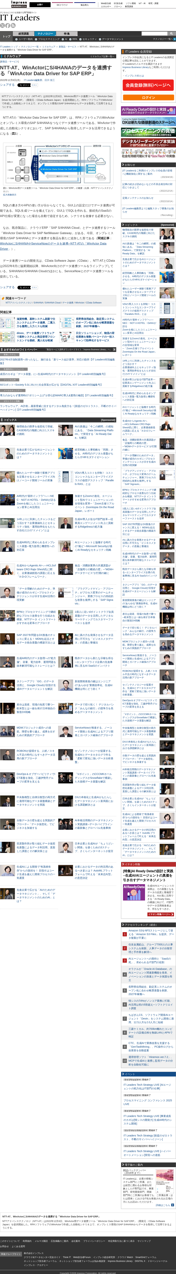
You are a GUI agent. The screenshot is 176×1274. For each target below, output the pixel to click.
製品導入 (85, 5)
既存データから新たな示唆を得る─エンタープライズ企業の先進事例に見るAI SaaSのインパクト (94, 662)
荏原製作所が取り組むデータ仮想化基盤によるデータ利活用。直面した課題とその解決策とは (36, 847)
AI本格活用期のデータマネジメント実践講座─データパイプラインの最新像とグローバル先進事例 (94, 824)
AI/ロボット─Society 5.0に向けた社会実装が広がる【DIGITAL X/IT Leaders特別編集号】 (51, 384)
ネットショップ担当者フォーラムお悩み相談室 (82, 1261)
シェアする (7, 84)
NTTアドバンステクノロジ (19, 302)
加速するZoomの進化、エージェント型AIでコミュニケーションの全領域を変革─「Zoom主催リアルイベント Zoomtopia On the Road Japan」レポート (94, 503)
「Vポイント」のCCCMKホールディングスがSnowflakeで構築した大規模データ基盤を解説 (94, 778)
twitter (2, 25)
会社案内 (75, 1241)
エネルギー (106, 7)
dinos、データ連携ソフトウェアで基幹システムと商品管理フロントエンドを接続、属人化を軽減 (36, 337)
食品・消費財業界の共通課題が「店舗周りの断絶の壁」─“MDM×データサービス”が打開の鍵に (94, 569)
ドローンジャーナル (157, 1261)
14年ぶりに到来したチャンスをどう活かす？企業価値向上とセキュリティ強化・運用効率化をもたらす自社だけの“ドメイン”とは (139, 367)
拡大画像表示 (9, 194)
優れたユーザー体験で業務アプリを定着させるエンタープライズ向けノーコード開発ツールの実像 (36, 476)
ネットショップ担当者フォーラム (40, 1261)
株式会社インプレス (34, 1253)
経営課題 (24, 33)
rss (13, 25)
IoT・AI (142, 3)
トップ (6, 36)
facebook (7, 25)
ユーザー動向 (26, 39)
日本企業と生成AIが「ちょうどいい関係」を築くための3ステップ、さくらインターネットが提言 (94, 847)
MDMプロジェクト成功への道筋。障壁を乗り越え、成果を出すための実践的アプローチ (36, 731)
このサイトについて (10, 1241)
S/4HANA (38, 302)
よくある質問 (18, 1246)
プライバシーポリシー (94, 1241)
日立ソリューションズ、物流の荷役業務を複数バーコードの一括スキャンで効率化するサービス (95, 337)
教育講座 (129, 7)
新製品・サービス (67, 46)
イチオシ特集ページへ (160, 914)
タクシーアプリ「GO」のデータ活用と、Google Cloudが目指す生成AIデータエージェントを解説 (36, 685)
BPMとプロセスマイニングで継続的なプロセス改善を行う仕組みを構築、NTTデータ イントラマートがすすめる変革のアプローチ (139, 496)
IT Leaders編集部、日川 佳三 (39, 80)
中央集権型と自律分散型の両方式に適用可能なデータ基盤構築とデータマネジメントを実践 (36, 801)
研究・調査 (153, 3)
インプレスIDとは (134, 75)
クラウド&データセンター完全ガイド (42, 1257)
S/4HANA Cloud (52, 302)
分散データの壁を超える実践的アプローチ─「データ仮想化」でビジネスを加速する (36, 824)
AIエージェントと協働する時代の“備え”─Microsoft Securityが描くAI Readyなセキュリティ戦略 (93, 546)
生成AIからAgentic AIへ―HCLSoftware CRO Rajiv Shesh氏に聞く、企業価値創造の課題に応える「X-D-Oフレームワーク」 (138, 427)
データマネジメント (113, 39)
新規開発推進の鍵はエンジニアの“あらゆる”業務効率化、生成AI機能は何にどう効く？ (93, 685)
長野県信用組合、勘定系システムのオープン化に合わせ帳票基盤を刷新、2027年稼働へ (95, 322)
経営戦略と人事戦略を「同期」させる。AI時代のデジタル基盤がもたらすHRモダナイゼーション (94, 453)
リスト (34, 85)
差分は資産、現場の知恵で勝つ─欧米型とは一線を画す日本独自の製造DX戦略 (36, 708)
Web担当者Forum (82, 1257)
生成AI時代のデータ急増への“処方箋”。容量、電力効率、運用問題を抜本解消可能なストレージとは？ (36, 662)
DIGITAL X (140, 1261)
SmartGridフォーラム (145, 1257)
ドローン (118, 7)
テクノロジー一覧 (30, 46)
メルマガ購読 (41, 1241)
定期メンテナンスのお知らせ (137, 198)
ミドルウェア (48, 46)
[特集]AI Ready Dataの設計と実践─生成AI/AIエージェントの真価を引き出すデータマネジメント (148, 875)
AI (66, 39)
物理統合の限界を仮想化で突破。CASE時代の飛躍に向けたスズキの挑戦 (36, 430)
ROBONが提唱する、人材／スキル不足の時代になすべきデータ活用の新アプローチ (36, 754)
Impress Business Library (135, 67)
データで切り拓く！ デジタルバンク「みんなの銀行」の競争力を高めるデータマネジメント (94, 708)
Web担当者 (106, 3)
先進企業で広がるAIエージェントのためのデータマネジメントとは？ (36, 453)
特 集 (67, 33)
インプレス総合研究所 (104, 1257)
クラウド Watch (125, 1257)
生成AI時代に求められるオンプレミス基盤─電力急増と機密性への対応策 (36, 546)
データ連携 (67, 302)
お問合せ (4, 1246)
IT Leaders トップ (9, 46)
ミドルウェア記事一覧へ (102, 56)
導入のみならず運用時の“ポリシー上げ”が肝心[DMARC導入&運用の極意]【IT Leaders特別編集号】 (57, 395)
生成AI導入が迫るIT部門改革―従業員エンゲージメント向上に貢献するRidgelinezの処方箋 (94, 523)
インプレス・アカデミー (36, 1265)
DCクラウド (62, 5)
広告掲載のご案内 (59, 1241)
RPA (74, 39)
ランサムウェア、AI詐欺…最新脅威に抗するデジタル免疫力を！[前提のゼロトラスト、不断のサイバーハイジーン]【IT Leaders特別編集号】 (58, 408)
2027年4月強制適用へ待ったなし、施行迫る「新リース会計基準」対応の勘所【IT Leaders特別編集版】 (57, 361)
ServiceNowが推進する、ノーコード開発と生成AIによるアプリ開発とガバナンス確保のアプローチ (94, 731)
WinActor (79, 302)
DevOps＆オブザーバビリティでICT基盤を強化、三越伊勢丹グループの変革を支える (36, 778)
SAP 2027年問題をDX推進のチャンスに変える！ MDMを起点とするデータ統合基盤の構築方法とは (36, 639)
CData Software (94, 302)
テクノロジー (45, 33)
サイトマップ (144, 1241)
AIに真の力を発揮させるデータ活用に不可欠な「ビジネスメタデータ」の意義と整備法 (94, 639)
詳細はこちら (163, 1205)
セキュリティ (89, 39)
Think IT (67, 1257)
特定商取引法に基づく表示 (121, 1241)
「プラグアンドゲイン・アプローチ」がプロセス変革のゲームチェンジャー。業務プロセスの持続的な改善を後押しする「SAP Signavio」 (94, 596)
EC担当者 (118, 3)
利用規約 (27, 1241)
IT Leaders (20, 17)
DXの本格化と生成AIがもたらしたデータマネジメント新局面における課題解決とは (94, 801)
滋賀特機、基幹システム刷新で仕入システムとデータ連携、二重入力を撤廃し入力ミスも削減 (36, 322)
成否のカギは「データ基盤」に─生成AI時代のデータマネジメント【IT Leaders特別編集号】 (53, 374)
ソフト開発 (131, 3)
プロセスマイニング (49, 39)
